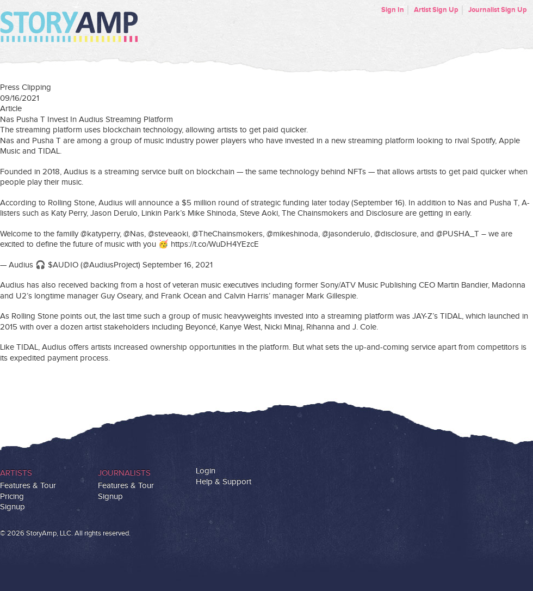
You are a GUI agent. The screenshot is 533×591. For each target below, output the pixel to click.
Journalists (124, 473)
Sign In (392, 9)
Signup (12, 506)
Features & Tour (28, 485)
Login (205, 471)
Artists (16, 473)
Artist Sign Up (436, 9)
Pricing (12, 496)
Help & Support (223, 481)
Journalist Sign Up (497, 9)
